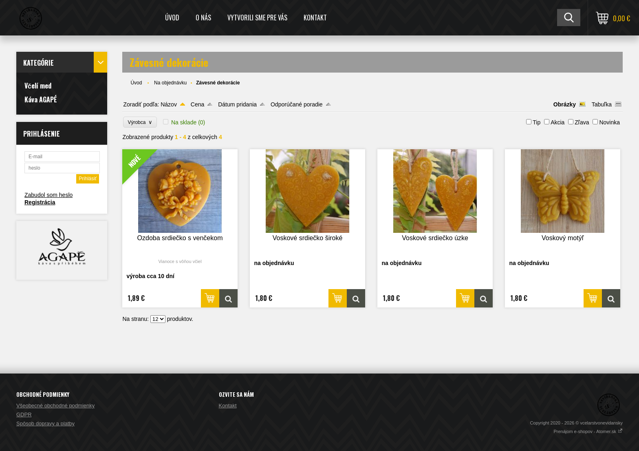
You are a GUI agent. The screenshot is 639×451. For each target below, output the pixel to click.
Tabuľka (602, 104)
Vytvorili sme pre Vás (257, 17)
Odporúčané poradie (297, 104)
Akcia (557, 122)
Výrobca (140, 122)
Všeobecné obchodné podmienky (55, 405)
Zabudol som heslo (48, 195)
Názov (169, 104)
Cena (197, 104)
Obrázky (564, 104)
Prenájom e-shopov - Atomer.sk (588, 431)
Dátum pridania (237, 104)
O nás (203, 17)
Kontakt (315, 17)
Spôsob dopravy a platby (45, 423)
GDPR (24, 414)
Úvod (172, 17)
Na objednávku (170, 83)
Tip (536, 122)
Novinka (609, 122)
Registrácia (39, 202)
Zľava (582, 122)
